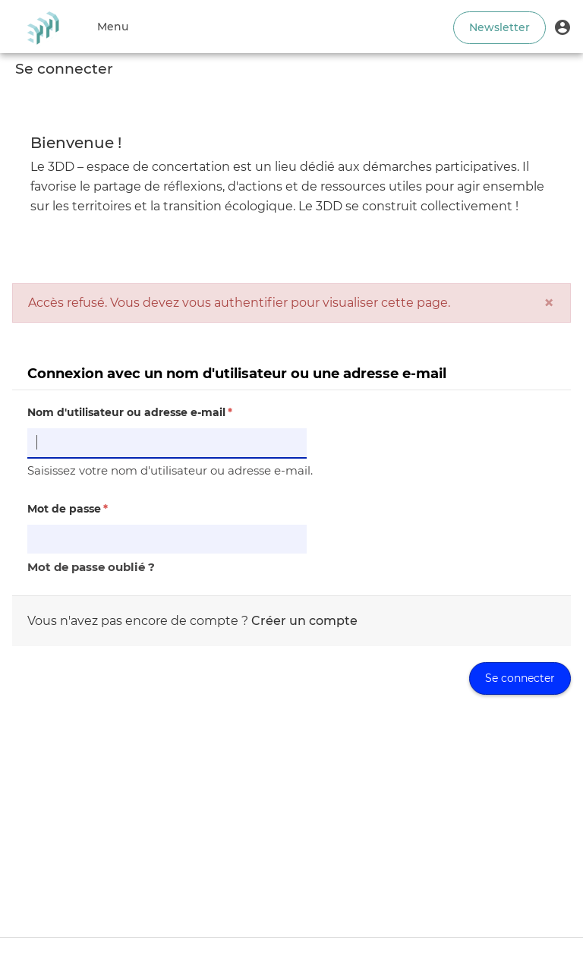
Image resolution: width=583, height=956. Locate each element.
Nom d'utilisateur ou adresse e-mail (129, 412)
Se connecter (520, 678)
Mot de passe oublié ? (91, 567)
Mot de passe (67, 509)
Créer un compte (304, 621)
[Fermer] (549, 303)
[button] (562, 27)
